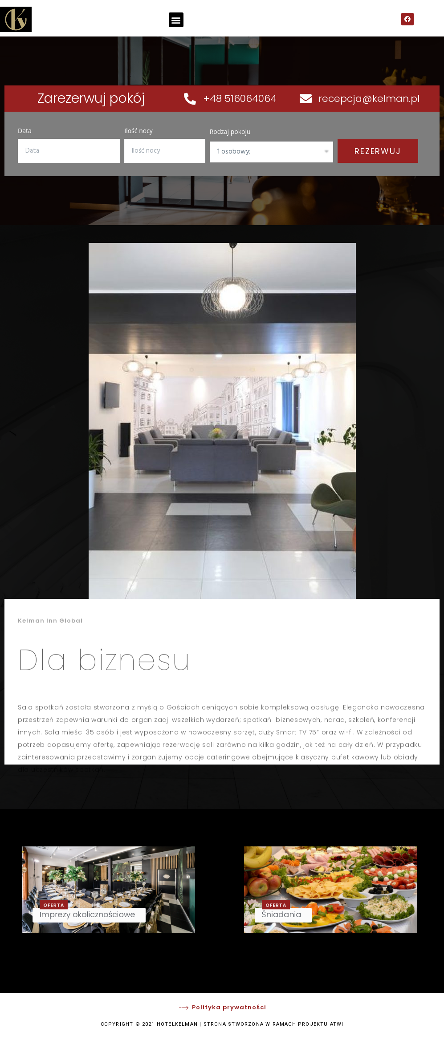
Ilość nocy (138, 130)
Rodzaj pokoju (230, 131)
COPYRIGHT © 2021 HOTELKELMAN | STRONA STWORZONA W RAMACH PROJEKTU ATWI (222, 1024)
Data (25, 130)
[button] (176, 19)
